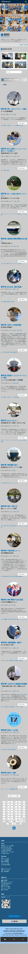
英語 (6, 170)
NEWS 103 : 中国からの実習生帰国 (11, 326)
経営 (16, 788)
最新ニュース (5, 897)
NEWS (26, 44)
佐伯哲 (15, 660)
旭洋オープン (20, 213)
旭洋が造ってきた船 (7, 851)
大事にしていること (7, 882)
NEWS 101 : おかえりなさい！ (10, 422)
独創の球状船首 (6, 850)
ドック (12, 396)
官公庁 (19, 263)
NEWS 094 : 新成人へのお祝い (10, 731)
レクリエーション (9, 213)
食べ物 (9, 525)
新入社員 (12, 301)
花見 (6, 525)
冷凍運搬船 (5, 861)
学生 (21, 706)
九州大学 (22, 695)
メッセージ (7, 788)
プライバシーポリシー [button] (14, 916)
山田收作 (20, 660)
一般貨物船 (5, 871)
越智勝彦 (13, 788)
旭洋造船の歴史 (6, 883)
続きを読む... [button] (22, 123)
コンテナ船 (5, 858)
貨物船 (6, 618)
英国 (12, 618)
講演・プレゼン (15, 706)
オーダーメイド (6, 868)
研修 (8, 170)
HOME (21, 44)
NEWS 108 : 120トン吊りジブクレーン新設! (13, 110)
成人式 (6, 749)
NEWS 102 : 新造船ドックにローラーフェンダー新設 (14, 378)
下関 (18, 202)
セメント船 (5, 863)
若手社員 (13, 525)
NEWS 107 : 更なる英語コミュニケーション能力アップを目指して (14, 151)
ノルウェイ (14, 263)
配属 (6, 301)
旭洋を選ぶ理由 (6, 847)
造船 (15, 115)
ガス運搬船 (5, 860)
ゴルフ (15, 213)
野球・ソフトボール (21, 618)
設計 (11, 706)
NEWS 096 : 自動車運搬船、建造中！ (12, 644)
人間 (18, 157)
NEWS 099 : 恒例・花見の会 (9, 508)
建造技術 (15, 351)
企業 (15, 157)
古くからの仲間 (21, 439)
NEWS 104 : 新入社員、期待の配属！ (12, 288)
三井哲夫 (7, 706)
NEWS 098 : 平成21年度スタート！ (11, 552)
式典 (8, 263)
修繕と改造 (5, 853)
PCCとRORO (5, 870)
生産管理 (17, 125)
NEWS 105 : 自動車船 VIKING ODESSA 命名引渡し (14, 241)
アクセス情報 (5, 886)
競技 (3, 441)
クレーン (13, 125)
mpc (15, 618)
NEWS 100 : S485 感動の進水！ (10, 466)
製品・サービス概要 (7, 845)
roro (11, 263)
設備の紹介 (5, 885)
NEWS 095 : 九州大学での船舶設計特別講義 (14, 685)
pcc (5, 263)
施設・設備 (7, 125)
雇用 (8, 575)
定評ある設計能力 (6, 848)
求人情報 (4, 889)
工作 (21, 125)
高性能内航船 (5, 864)
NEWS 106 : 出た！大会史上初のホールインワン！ (14, 196)
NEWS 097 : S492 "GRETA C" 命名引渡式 (12, 601)
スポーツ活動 (5, 888)
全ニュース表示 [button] (14, 795)
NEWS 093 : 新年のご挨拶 (9, 774)
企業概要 (4, 880)
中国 (11, 351)
